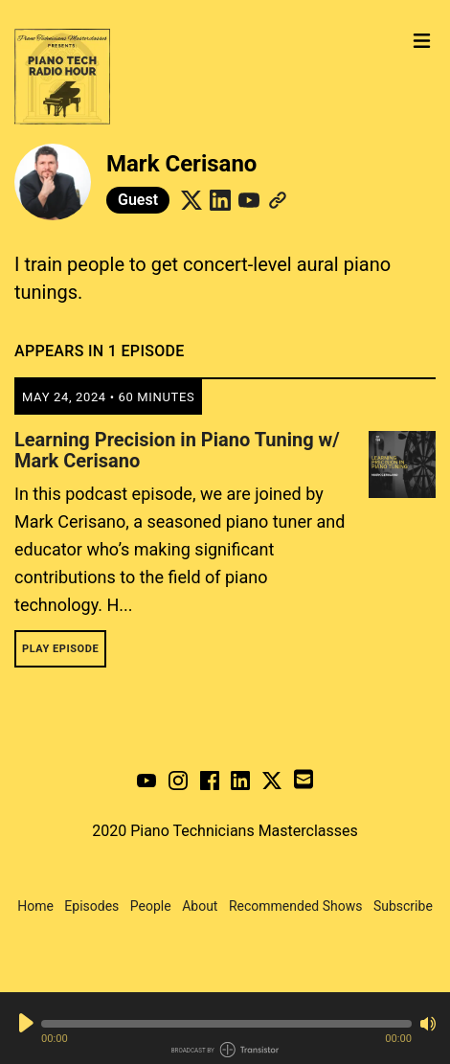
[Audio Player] (225, 1028)
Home (35, 906)
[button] (226, 1024)
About (199, 906)
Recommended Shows (296, 906)
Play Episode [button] (60, 649)
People (150, 906)
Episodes (91, 906)
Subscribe (403, 906)
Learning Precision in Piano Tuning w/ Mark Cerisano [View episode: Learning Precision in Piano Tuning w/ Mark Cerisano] (177, 450)
